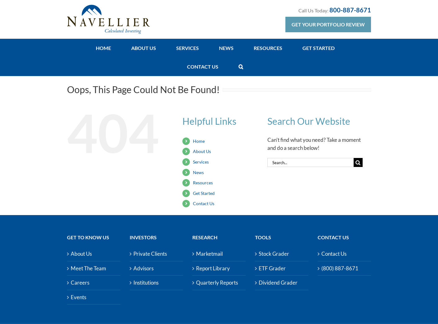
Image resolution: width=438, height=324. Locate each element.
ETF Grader (272, 268)
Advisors (143, 268)
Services (201, 161)
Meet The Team (88, 268)
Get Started (204, 193)
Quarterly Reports (217, 282)
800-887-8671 (350, 10)
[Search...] (310, 162)
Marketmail (209, 253)
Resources (203, 182)
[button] (240, 66)
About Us (202, 151)
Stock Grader (274, 253)
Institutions (146, 282)
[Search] (358, 162)
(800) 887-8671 (339, 268)
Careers (80, 282)
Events (78, 297)
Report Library (213, 268)
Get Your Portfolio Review (328, 24)
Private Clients (150, 253)
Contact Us (203, 203)
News (198, 172)
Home (199, 141)
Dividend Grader (278, 282)
